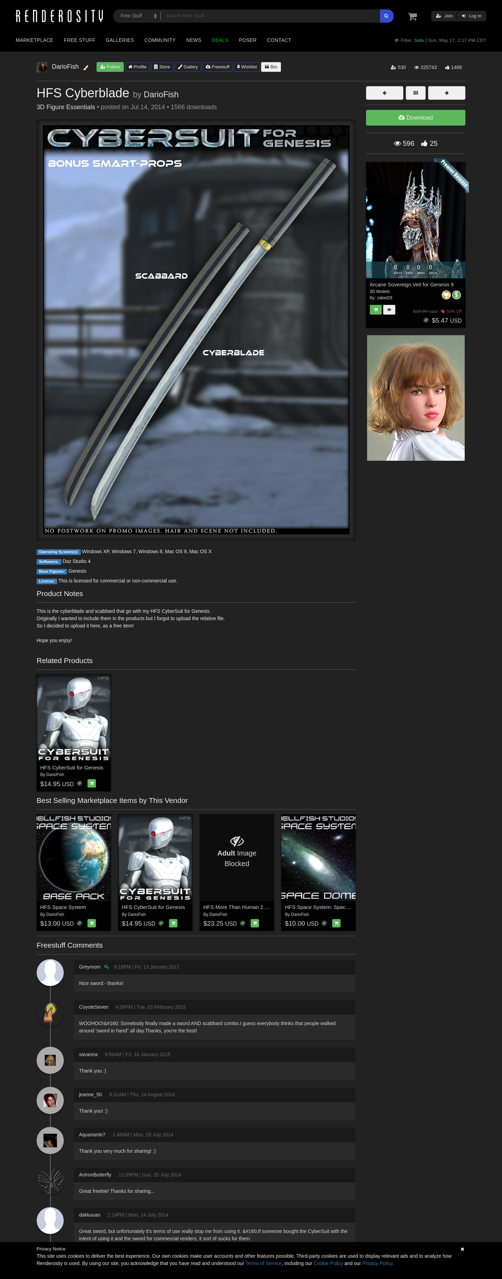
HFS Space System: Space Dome (324, 907)
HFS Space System (63, 907)
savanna (88, 1054)
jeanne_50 (90, 1094)
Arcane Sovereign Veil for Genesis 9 (412, 284)
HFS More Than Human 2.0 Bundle (245, 907)
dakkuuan (89, 1215)
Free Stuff (79, 40)
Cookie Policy (328, 1263)
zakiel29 (384, 297)
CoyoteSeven (93, 1007)
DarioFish (161, 94)
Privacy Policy (377, 1263)
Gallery (188, 66)
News (193, 40)
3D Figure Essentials (66, 107)
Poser (248, 40)
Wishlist (247, 66)
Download (415, 117)
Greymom (89, 967)
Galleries (120, 40)
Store (162, 66)
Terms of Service (263, 1263)
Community (160, 40)
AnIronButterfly (95, 1175)
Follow (110, 66)
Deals (220, 40)
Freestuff (218, 66)
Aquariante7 (92, 1134)
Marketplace (34, 40)
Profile (137, 66)
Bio (271, 66)
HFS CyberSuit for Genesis (72, 767)
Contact (279, 40)
